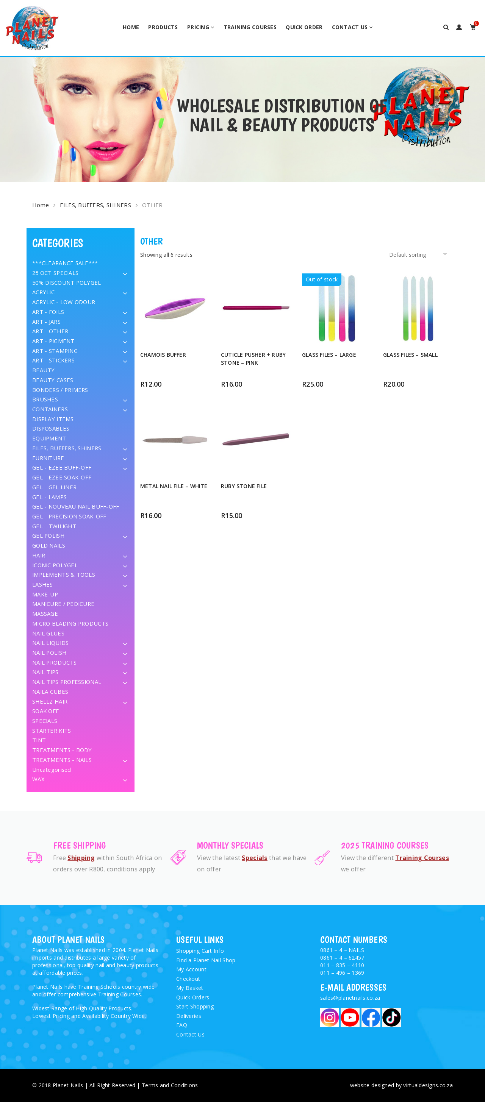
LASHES (42, 584)
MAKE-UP (45, 594)
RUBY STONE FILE (244, 486)
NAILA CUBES (50, 691)
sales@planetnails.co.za (350, 997)
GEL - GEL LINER (54, 487)
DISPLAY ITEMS (53, 419)
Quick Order (304, 27)
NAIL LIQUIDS (50, 642)
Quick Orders (192, 997)
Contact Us (350, 27)
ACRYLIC (43, 292)
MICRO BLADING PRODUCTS (70, 623)
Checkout (188, 978)
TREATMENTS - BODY (62, 750)
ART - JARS (46, 321)
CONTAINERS (50, 409)
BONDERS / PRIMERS (60, 389)
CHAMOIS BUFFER (163, 354)
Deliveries (188, 1015)
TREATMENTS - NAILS (62, 759)
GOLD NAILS (48, 545)
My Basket (189, 987)
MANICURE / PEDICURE (63, 603)
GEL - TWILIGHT (54, 526)
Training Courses (250, 27)
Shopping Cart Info (200, 950)
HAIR (38, 555)
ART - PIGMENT (53, 341)
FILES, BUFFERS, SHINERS (95, 205)
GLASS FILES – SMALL (410, 354)
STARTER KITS (51, 730)
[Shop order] (419, 254)
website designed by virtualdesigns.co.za (401, 1085)
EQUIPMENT (49, 438)
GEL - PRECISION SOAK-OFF (69, 516)
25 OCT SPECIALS (55, 272)
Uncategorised (51, 769)
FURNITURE (48, 458)
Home (131, 27)
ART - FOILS (48, 311)
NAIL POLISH (49, 652)
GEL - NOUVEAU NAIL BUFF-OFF (75, 506)
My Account (191, 969)
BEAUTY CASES (52, 380)
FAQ (181, 1025)
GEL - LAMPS (49, 497)
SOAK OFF (45, 711)
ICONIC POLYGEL (55, 565)
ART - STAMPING (55, 350)
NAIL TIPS (45, 672)
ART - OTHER (50, 331)
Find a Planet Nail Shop (205, 960)
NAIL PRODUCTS (54, 662)
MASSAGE (45, 613)
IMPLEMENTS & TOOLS (63, 574)
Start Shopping (195, 1006)
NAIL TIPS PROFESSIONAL (66, 681)
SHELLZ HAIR (49, 701)
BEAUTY (43, 370)
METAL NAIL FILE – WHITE (174, 486)
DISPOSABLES (50, 428)
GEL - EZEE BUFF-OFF (61, 467)
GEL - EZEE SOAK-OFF (61, 477)
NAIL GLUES (48, 633)
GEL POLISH (48, 535)
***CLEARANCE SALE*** (65, 263)
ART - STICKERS (53, 360)
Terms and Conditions (170, 1085)
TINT (39, 740)
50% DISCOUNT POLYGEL (66, 282)
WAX (38, 779)
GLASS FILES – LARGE (329, 354)
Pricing (198, 27)
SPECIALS (44, 720)
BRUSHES (45, 399)
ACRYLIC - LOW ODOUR (63, 302)
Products (163, 27)
